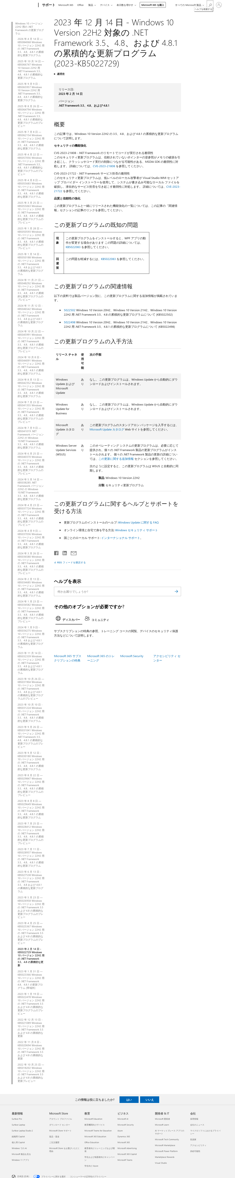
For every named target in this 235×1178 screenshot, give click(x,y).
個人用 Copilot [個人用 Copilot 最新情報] (18, 1142)
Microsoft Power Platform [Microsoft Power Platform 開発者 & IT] (166, 1151)
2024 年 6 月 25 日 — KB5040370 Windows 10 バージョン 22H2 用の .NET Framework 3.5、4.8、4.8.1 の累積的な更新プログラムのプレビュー (31, 463)
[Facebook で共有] (56, 552)
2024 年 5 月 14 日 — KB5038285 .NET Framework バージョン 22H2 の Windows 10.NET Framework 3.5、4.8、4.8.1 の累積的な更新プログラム (31, 489)
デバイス (105, 4)
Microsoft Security (131, 656)
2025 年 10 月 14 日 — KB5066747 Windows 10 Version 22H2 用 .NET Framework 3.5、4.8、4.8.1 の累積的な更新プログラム (31, 69)
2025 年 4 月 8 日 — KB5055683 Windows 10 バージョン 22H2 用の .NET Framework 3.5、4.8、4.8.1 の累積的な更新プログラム (31, 188)
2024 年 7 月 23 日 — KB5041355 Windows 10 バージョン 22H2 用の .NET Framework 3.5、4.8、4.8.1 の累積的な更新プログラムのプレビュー (31, 412)
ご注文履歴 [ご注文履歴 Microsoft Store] (54, 1142)
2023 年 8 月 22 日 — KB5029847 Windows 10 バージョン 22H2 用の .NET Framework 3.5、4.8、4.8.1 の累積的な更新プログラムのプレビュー (31, 785)
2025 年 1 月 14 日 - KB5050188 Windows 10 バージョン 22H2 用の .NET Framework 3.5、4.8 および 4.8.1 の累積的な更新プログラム (31, 263)
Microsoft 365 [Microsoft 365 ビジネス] (124, 1142)
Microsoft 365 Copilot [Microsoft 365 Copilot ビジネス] (127, 1154)
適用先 (60, 74)
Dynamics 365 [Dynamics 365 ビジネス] (124, 1136)
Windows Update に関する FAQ (138, 522)
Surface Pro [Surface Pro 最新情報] (17, 1118)
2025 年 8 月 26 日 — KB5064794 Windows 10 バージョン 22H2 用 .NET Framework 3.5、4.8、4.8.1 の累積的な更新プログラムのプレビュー (31, 116)
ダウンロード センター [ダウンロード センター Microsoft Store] (59, 1124)
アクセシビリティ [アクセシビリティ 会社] (198, 1145)
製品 (90, 4)
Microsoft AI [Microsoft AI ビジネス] (123, 1118)
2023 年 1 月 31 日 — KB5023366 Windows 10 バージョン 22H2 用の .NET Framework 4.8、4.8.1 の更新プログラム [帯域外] (31, 979)
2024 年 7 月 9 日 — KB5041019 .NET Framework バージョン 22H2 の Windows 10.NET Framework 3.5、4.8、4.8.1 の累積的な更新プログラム (31, 437)
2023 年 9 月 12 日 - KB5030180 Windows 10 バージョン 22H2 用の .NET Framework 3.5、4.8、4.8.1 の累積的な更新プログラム (31, 761)
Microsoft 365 (65, 4)
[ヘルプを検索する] (210, 5)
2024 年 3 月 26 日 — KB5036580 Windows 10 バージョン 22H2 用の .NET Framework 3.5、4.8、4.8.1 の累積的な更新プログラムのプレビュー (31, 563)
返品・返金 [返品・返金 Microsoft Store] (54, 1136)
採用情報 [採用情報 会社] (194, 1118)
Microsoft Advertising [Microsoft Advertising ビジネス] (127, 1148)
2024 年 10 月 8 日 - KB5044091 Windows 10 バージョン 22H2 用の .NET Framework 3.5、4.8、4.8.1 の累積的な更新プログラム (31, 365)
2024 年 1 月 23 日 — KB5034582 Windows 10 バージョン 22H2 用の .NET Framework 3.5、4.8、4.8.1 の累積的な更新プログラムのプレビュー (31, 611)
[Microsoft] (24, 5)
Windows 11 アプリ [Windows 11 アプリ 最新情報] (20, 1160)
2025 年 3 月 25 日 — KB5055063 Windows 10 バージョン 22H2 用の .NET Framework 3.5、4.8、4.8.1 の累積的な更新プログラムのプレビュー (31, 212)
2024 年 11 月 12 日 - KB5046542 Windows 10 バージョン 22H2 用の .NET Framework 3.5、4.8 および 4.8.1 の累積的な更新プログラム (31, 315)
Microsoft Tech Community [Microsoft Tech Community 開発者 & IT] (167, 1139)
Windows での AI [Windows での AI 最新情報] (19, 1148)
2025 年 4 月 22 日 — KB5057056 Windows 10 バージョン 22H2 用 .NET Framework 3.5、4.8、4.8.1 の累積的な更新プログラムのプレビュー (31, 164)
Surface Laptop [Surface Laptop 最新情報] (18, 1124)
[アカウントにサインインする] (218, 5)
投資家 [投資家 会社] (193, 1139)
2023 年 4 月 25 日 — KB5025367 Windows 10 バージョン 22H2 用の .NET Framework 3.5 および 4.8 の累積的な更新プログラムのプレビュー (31, 932)
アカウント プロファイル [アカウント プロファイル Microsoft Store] (60, 1118)
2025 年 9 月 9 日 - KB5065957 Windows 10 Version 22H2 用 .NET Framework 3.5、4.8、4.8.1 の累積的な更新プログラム (30, 92)
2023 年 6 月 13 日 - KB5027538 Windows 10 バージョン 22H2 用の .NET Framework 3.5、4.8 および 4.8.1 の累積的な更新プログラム (31, 881)
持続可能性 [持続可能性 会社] (195, 1151)
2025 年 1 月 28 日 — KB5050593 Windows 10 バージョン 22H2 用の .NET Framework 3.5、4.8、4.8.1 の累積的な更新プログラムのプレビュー (31, 238)
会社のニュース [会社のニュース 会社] (197, 1124)
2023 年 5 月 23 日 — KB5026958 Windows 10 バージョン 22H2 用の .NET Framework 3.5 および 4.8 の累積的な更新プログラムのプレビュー (31, 907)
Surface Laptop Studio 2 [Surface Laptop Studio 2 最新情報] (22, 1130)
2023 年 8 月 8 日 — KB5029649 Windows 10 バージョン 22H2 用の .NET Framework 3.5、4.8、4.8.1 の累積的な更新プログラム (31, 809)
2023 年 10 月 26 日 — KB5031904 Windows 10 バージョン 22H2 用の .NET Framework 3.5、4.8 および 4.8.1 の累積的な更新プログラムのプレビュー (31, 688)
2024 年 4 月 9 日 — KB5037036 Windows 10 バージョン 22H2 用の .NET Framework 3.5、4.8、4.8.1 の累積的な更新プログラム (31, 539)
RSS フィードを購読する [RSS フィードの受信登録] (71, 562)
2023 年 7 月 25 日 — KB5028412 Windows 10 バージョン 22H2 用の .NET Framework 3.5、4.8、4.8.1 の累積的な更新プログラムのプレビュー (31, 833)
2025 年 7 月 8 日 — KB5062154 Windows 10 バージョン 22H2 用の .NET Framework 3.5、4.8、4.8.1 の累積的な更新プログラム (31, 140)
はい (129, 1099)
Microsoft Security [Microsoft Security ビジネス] (126, 1124)
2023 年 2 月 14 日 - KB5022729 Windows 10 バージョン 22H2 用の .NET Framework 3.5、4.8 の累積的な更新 (31, 957)
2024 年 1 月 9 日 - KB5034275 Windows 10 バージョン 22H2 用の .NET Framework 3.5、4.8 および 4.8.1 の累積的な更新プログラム (31, 637)
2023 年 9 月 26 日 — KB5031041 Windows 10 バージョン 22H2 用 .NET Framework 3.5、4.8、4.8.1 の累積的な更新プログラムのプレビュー (31, 736)
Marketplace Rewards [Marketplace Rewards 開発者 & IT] (164, 1157)
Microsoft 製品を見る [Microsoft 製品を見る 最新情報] (21, 1154)
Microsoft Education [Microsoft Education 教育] (93, 1118)
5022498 (69, 322)
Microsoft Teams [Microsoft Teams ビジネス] (125, 1160)
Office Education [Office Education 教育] (91, 1142)
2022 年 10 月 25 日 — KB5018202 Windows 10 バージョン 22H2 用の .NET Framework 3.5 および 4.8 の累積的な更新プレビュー (31, 1073)
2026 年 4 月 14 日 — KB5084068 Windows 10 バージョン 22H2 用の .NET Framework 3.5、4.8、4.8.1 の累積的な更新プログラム (31, 47)
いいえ (150, 1099)
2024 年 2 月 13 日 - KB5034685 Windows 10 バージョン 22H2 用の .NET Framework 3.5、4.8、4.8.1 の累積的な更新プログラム (31, 587)
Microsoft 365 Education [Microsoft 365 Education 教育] (95, 1136)
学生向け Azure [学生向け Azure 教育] (91, 1165)
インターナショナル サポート (120, 538)
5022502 (69, 310)
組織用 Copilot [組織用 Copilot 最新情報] (18, 1136)
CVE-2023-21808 (104, 166)
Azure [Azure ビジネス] (120, 1130)
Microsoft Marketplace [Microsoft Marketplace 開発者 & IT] (165, 1145)
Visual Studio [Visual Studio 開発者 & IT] (161, 1162)
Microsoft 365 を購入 (152, 4)
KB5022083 (73, 247)
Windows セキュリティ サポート (136, 530)
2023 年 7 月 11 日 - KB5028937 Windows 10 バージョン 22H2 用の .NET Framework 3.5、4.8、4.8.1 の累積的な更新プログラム (31, 857)
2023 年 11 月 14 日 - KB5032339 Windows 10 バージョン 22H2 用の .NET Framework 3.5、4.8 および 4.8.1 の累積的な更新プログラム (31, 662)
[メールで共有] (72, 552)
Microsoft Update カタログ (107, 429)
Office (80, 4)
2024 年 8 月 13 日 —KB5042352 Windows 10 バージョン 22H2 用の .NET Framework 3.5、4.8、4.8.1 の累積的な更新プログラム (31, 388)
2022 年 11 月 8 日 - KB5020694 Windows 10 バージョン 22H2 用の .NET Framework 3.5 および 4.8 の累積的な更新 (31, 1050)
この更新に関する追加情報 (116, 459)
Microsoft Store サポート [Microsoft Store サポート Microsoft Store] (60, 1130)
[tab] (68, 619)
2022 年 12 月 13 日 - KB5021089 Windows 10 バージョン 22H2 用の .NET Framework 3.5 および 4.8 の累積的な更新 (31, 1028)
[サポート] (48, 5)
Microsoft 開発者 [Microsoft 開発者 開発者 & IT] (162, 1118)
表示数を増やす (125, 4)
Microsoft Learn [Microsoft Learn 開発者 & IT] (162, 1124)
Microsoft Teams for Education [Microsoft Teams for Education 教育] (98, 1130)
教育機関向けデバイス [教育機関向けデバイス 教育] (94, 1124)
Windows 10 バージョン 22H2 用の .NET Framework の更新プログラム (29, 28)
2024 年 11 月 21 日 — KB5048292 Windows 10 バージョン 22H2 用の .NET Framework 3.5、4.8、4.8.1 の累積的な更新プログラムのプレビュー (31, 289)
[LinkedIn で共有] (63, 552)
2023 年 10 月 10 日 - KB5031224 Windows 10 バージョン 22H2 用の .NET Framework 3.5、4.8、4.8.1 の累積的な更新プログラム (31, 713)
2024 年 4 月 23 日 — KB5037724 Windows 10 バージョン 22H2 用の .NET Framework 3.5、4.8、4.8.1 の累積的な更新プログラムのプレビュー (31, 514)
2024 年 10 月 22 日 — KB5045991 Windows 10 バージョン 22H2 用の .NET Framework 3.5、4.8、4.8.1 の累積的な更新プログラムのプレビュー (31, 341)
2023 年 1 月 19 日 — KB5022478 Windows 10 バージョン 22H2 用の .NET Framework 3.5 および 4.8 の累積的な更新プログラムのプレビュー (31, 1003)
